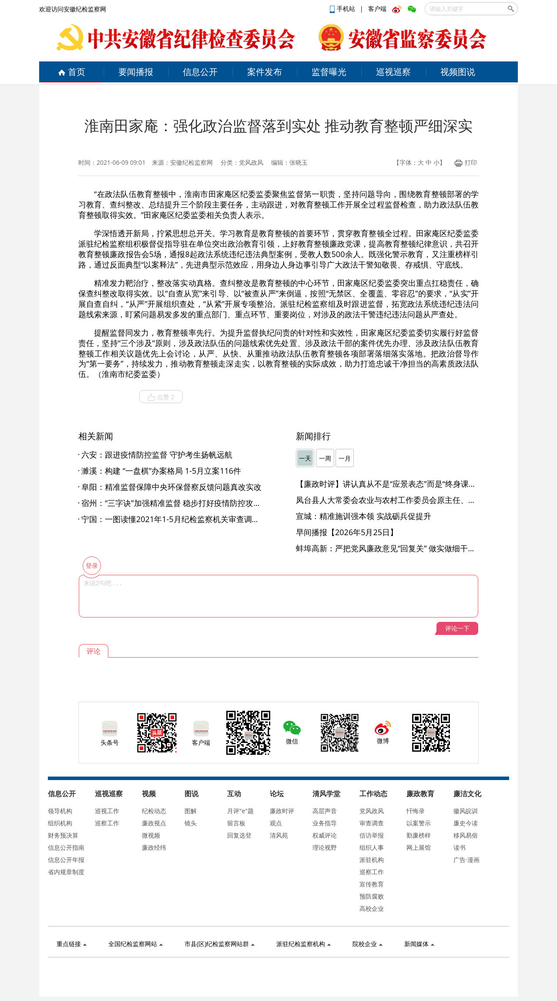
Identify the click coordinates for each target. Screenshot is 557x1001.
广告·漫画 (466, 859)
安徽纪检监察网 (191, 162)
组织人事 (371, 847)
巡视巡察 (393, 72)
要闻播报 (135, 72)
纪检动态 (154, 811)
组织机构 (60, 823)
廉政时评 (282, 811)
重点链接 (72, 944)
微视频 (151, 835)
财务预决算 (63, 835)
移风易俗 (465, 835)
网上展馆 (418, 847)
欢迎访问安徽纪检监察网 (72, 9)
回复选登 (239, 835)
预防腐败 (371, 896)
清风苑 (279, 835)
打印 (466, 162)
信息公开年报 (66, 859)
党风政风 (371, 811)
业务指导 (324, 823)
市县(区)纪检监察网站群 (220, 944)
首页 (71, 72)
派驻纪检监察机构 (303, 944)
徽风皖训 (465, 811)
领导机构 (60, 811)
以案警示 (418, 823)
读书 (459, 847)
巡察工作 (107, 823)
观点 (276, 823)
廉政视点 (154, 823)
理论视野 (324, 847)
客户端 (377, 8)
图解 (191, 811)
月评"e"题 (240, 811)
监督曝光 (329, 72)
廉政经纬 (154, 847)
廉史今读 (465, 823)
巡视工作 (107, 811)
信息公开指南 (66, 847)
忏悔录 (415, 811)
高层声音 (324, 811)
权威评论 (324, 835)
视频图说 (457, 72)
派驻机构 (371, 859)
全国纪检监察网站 (135, 944)
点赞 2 (161, 397)
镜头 (191, 823)
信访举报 (371, 835)
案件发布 (264, 72)
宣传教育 (371, 884)
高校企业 (371, 908)
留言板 (236, 823)
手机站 (343, 8)
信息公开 (200, 72)
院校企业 (367, 944)
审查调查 (371, 823)
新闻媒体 (419, 944)
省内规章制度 (66, 872)
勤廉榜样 (418, 835)
